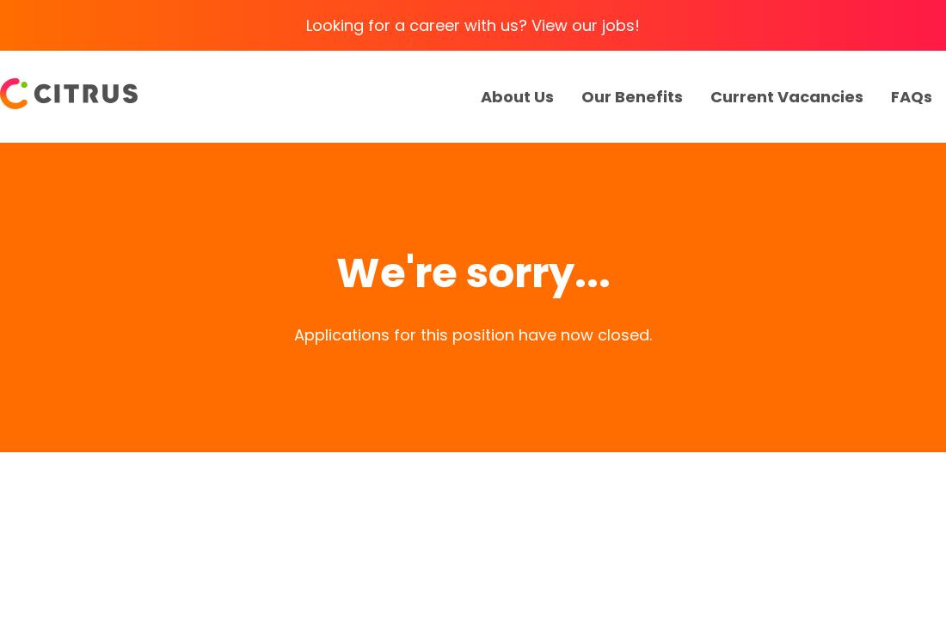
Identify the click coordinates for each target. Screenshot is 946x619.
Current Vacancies (786, 97)
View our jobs (583, 25)
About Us (517, 97)
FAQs (911, 97)
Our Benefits (632, 97)
